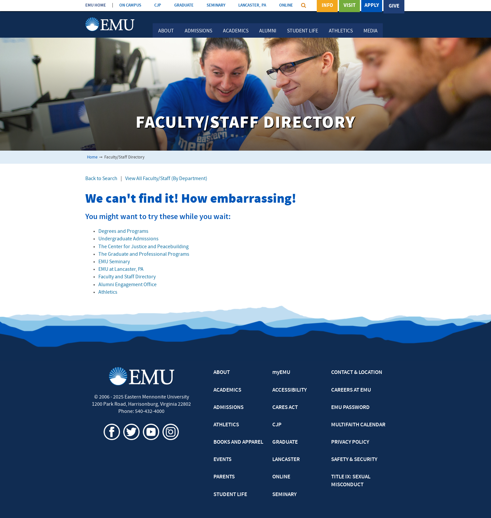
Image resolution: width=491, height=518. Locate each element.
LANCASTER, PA (252, 5)
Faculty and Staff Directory (127, 277)
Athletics (341, 31)
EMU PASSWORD (350, 408)
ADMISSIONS (228, 408)
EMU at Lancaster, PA (121, 269)
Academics (235, 31)
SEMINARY (216, 5)
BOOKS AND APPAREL (238, 442)
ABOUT (221, 373)
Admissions (198, 31)
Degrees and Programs (123, 231)
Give (394, 6)
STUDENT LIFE (230, 495)
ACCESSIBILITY (289, 390)
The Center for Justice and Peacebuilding (143, 247)
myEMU (281, 373)
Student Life (302, 31)
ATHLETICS (226, 425)
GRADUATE (184, 5)
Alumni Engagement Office (127, 284)
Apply (371, 6)
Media (371, 31)
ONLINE (286, 5)
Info (327, 6)
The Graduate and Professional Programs (143, 254)
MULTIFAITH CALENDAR (358, 425)
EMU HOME (95, 5)
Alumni (267, 31)
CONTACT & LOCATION (356, 373)
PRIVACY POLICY (350, 442)
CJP (157, 5)
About (166, 31)
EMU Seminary (114, 262)
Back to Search (101, 178)
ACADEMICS (227, 390)
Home (92, 157)
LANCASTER (286, 460)
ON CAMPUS (130, 5)
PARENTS (224, 477)
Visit (350, 6)
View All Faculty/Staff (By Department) (166, 178)
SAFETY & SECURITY (354, 460)
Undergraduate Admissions (128, 239)
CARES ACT (285, 408)
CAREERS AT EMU (351, 390)
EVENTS (222, 460)
